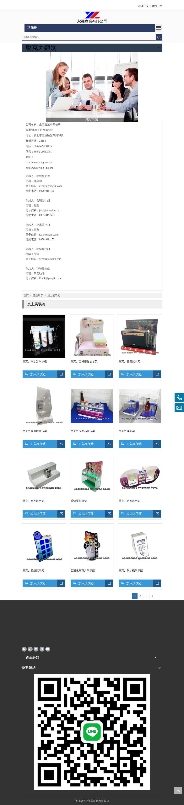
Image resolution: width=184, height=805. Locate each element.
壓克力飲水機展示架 (131, 570)
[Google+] (30, 649)
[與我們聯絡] (92, 87)
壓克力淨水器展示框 (35, 361)
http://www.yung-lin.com (39, 167)
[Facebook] (24, 649)
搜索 (159, 37)
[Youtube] (47, 649)
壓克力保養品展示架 (83, 431)
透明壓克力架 (79, 500)
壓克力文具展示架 (33, 500)
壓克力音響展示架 (129, 361)
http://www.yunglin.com (39, 162)
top (178, 790)
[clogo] (92, 17)
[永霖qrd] (92, 732)
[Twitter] (42, 649)
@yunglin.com (52, 210)
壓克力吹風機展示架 (35, 431)
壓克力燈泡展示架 (129, 500)
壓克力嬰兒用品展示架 (84, 361)
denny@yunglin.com (50, 186)
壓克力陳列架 (127, 431)
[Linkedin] (36, 649)
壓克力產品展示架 (33, 570)
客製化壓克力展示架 (83, 570)
